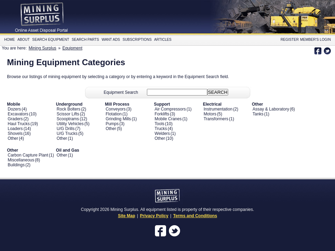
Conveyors (116, 109)
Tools (159, 123)
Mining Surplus (42, 48)
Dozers (14, 109)
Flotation (114, 114)
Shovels (15, 133)
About (23, 39)
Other (13, 138)
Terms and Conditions (195, 215)
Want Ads (111, 39)
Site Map (126, 215)
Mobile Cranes (168, 118)
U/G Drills (65, 128)
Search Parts (85, 39)
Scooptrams (68, 118)
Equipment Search (121, 92)
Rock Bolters (68, 109)
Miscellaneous (21, 160)
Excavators (18, 114)
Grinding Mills (118, 118)
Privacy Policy (154, 215)
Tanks (258, 114)
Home (9, 39)
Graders (15, 118)
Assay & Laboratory (271, 109)
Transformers (215, 118)
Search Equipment (50, 39)
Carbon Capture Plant (28, 155)
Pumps (112, 123)
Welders (162, 133)
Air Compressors (170, 109)
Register (290, 39)
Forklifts (162, 114)
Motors (209, 114)
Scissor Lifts (68, 114)
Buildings (16, 164)
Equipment (72, 48)
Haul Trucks (19, 123)
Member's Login (315, 39)
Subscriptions (136, 39)
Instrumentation (217, 109)
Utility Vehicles (70, 123)
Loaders (15, 128)
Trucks (161, 128)
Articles (163, 39)
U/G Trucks (67, 133)
